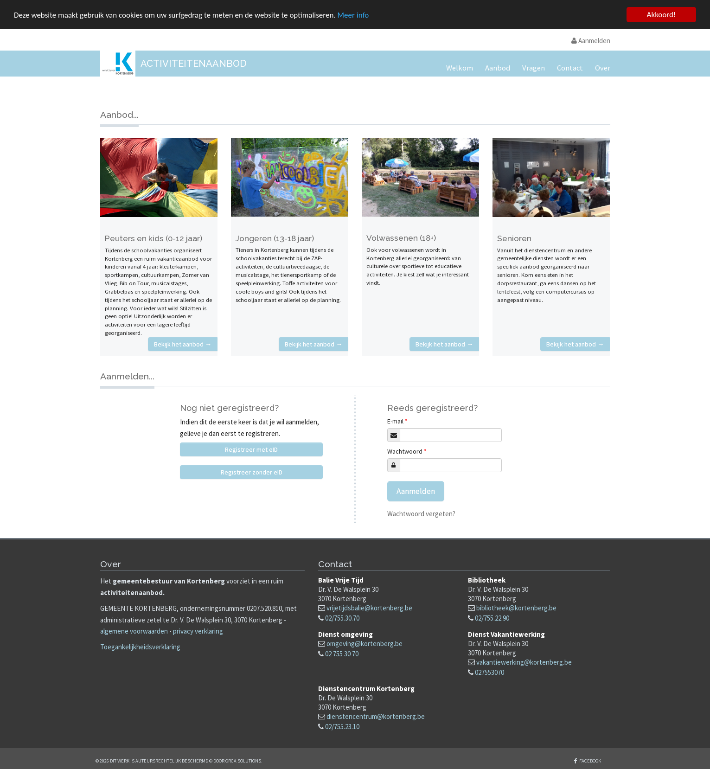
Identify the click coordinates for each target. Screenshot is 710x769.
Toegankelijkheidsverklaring (140, 646)
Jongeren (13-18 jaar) (275, 238)
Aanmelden (590, 40)
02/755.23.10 (342, 726)
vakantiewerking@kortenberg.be (524, 662)
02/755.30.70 (342, 618)
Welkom (459, 68)
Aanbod (497, 68)
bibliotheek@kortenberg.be (516, 607)
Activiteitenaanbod (194, 63)
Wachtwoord (407, 451)
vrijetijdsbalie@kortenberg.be (369, 607)
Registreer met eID (251, 449)
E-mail (397, 421)
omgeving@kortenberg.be (364, 643)
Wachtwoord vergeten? (421, 513)
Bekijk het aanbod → (182, 344)
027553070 (489, 672)
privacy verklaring (198, 631)
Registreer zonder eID (251, 472)
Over (602, 68)
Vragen (533, 68)
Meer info (353, 15)
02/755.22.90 (492, 618)
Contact (570, 68)
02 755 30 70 (341, 653)
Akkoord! (661, 14)
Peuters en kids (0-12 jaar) (153, 238)
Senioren (514, 238)
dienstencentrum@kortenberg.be (375, 716)
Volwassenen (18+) (401, 238)
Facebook (590, 761)
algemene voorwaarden (134, 631)
